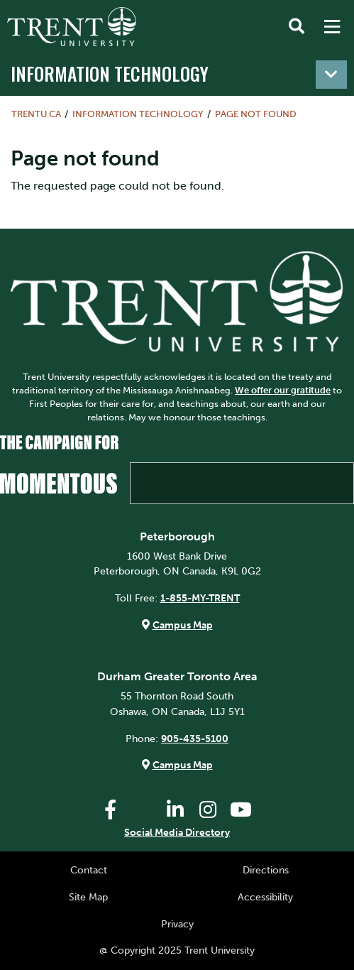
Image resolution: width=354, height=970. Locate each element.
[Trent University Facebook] (110, 810)
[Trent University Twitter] (143, 810)
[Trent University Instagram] (208, 810)
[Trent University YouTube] (240, 810)
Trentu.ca (36, 114)
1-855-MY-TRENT (200, 598)
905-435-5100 (194, 738)
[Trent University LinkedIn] (175, 810)
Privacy (177, 923)
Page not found (256, 114)
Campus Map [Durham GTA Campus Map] (183, 764)
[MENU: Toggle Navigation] (332, 27)
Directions (266, 869)
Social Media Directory (177, 832)
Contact (88, 869)
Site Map (88, 896)
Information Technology (110, 73)
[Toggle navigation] (331, 74)
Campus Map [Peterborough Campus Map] (183, 624)
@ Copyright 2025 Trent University (177, 950)
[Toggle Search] (297, 27)
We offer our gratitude (283, 390)
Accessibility (265, 896)
